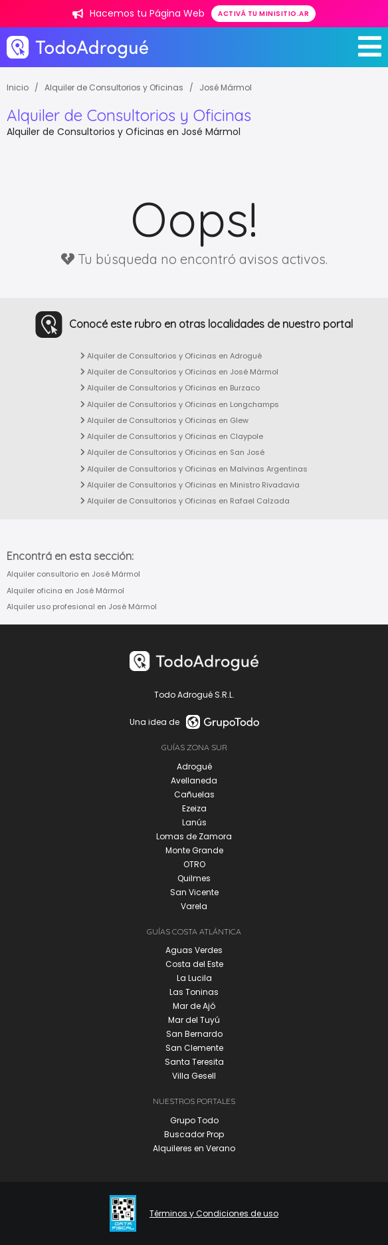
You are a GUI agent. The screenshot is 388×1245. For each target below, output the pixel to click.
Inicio (18, 87)
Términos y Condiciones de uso (213, 1213)
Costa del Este (194, 964)
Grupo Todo (194, 1120)
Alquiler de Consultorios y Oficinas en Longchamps (179, 404)
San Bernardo (194, 1033)
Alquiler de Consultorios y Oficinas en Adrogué (171, 355)
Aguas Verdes (194, 950)
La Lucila (194, 978)
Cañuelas (194, 794)
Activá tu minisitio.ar (263, 14)
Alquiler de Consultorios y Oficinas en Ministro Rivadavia (190, 485)
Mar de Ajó (194, 1006)
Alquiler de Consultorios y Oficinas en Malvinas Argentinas (194, 469)
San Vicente (194, 892)
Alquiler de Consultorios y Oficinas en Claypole (171, 436)
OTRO (194, 864)
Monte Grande (194, 850)
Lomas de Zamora (194, 836)
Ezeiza (194, 808)
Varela (194, 906)
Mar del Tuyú (194, 1020)
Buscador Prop (194, 1134)
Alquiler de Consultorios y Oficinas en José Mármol (179, 371)
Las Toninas (194, 992)
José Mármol (225, 87)
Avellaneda (194, 780)
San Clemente (194, 1047)
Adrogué (194, 766)
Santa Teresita (194, 1061)
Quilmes (194, 878)
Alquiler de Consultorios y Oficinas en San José (172, 452)
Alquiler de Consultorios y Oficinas (114, 87)
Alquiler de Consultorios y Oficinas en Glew (164, 420)
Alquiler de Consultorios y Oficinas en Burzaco (170, 387)
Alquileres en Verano (194, 1148)
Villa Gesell (194, 1075)
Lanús (194, 822)
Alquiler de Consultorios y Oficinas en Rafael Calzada (185, 500)
